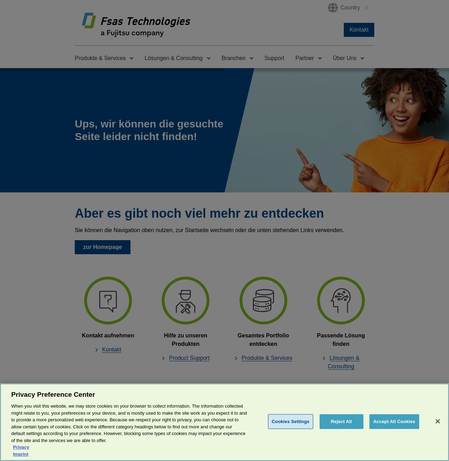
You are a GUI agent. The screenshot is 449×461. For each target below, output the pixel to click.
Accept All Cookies (394, 430)
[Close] (437, 430)
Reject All (341, 430)
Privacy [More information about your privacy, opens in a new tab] (21, 455)
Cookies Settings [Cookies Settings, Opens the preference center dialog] (291, 430)
